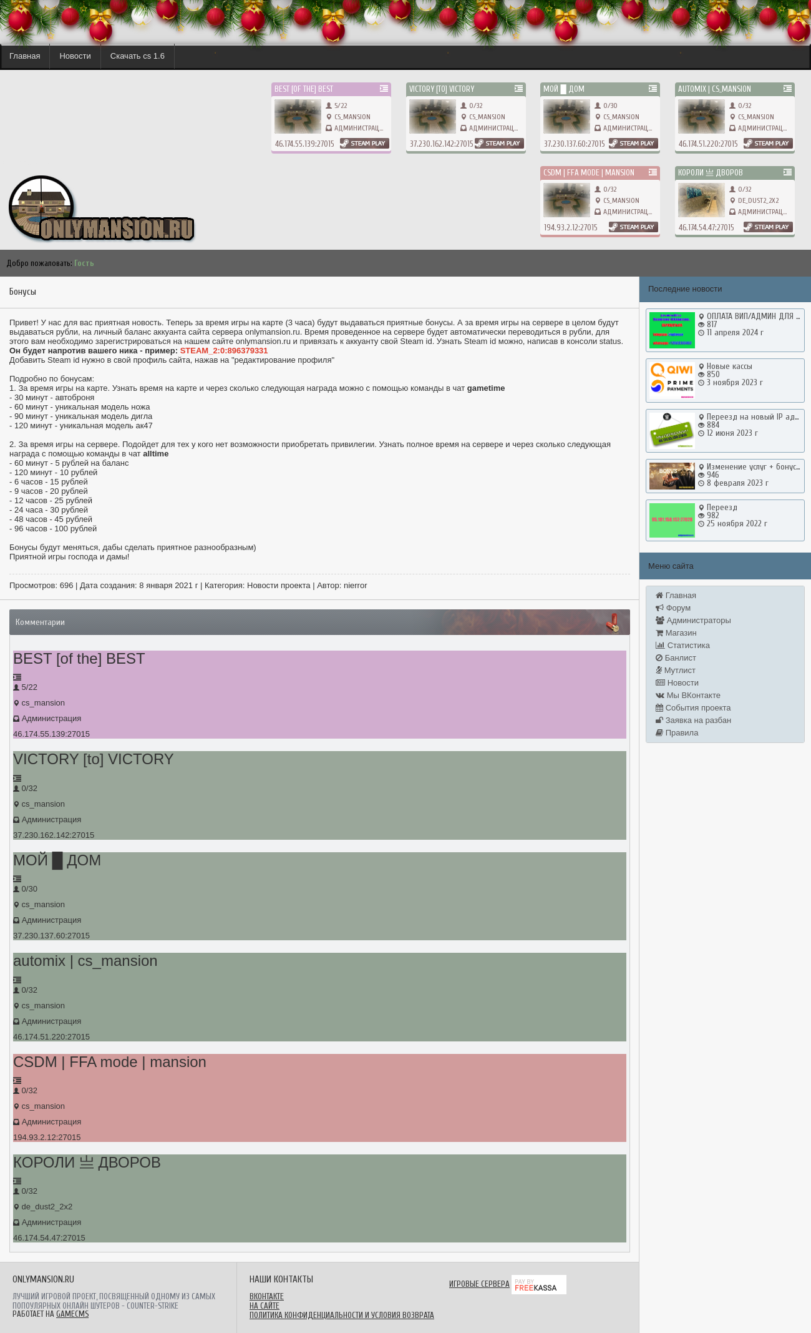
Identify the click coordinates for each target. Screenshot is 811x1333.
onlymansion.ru (24, 162)
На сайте (264, 1306)
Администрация (360, 128)
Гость (84, 263)
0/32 (471, 105)
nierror (355, 585)
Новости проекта (279, 585)
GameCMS (72, 1314)
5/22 (336, 105)
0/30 (606, 105)
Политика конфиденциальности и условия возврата (342, 1315)
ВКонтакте (267, 1296)
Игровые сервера (479, 1284)
